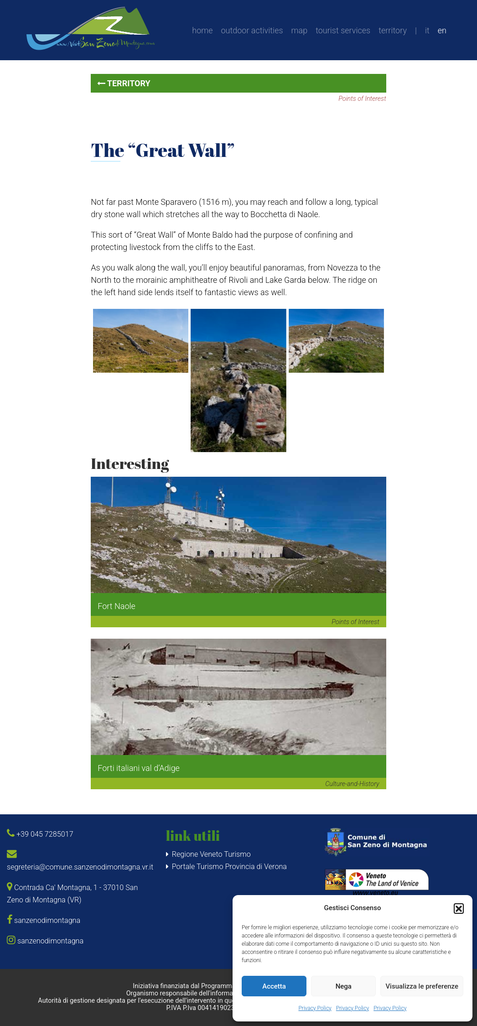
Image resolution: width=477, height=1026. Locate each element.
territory (392, 30)
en (442, 30)
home (202, 30)
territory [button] (123, 83)
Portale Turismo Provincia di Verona (229, 866)
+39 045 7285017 (40, 834)
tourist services (343, 30)
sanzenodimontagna (43, 920)
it (427, 30)
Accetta (274, 986)
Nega (344, 986)
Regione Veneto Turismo (211, 854)
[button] (458, 908)
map (299, 30)
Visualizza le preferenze (421, 986)
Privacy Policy (314, 1008)
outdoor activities (252, 30)
